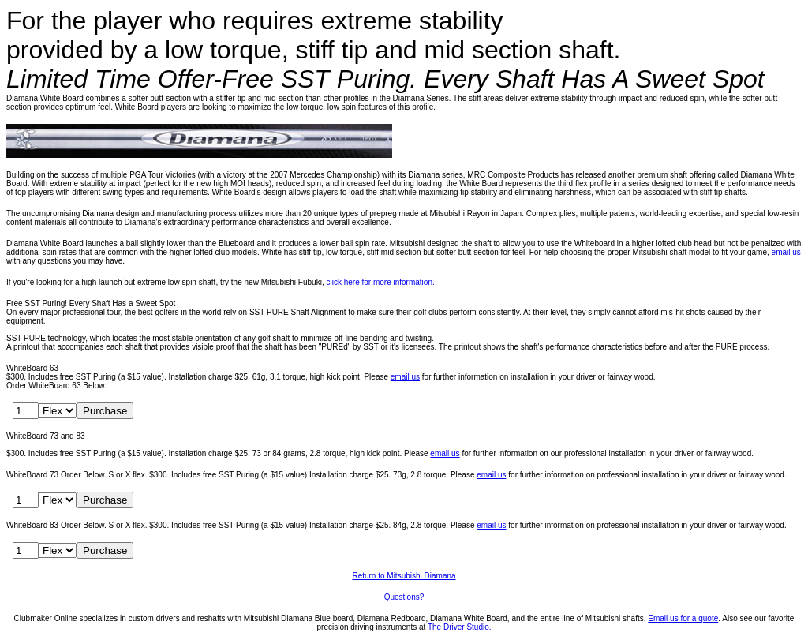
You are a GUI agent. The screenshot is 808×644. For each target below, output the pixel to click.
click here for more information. (380, 282)
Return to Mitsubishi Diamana (403, 575)
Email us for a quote (683, 618)
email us (786, 252)
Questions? (404, 597)
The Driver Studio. (460, 627)
